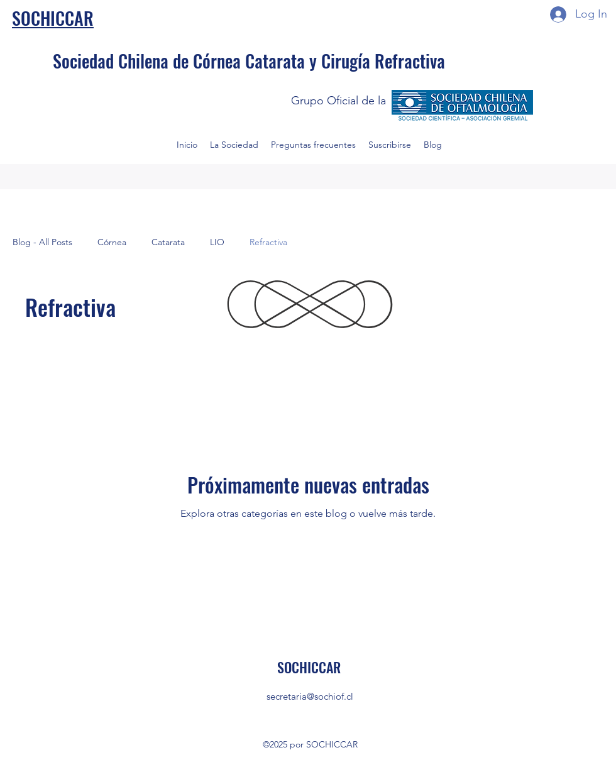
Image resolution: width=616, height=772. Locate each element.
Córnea (111, 242)
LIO (217, 242)
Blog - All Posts (42, 242)
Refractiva (268, 242)
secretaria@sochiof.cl (310, 696)
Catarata (168, 242)
